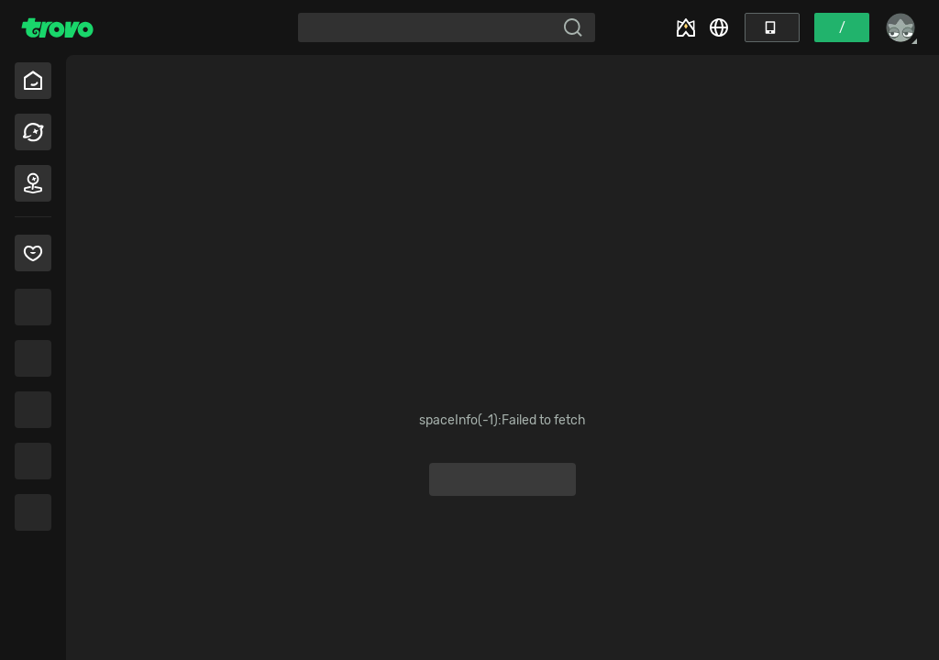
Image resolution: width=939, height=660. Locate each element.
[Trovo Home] (57, 28)
